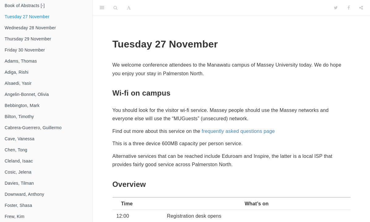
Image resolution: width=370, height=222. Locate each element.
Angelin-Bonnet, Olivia (27, 94)
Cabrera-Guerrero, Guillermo (33, 127)
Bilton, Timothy (19, 116)
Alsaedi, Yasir (18, 83)
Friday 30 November (25, 49)
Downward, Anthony (24, 194)
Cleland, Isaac (19, 160)
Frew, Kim (14, 216)
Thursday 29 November (28, 38)
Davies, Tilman (19, 183)
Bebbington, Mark (22, 105)
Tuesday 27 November (27, 16)
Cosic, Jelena (18, 172)
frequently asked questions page (238, 131)
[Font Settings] (128, 7)
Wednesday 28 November (30, 27)
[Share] (361, 7)
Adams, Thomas (21, 61)
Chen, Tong (16, 149)
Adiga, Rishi (16, 72)
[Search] (115, 7)
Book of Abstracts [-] (25, 5)
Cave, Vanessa (20, 138)
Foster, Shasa (18, 205)
